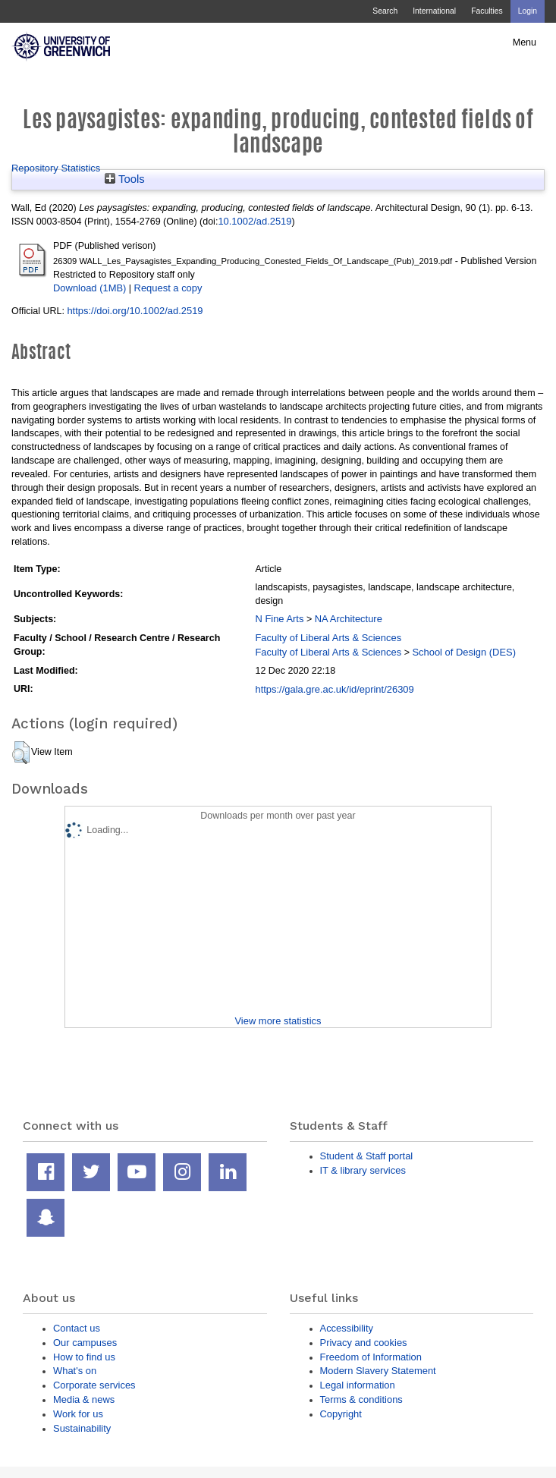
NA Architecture (348, 618)
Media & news (84, 1399)
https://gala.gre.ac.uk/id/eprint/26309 (334, 689)
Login (527, 11)
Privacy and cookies (363, 1342)
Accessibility (346, 1328)
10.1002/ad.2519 (254, 221)
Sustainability (82, 1428)
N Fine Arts (279, 618)
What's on (74, 1370)
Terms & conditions (361, 1399)
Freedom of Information (371, 1357)
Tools (125, 179)
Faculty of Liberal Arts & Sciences (328, 637)
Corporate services (94, 1385)
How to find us (84, 1357)
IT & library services (363, 1170)
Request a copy (168, 288)
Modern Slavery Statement (378, 1370)
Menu (524, 42)
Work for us (78, 1414)
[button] (21, 752)
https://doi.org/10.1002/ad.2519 (135, 310)
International (434, 11)
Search (384, 11)
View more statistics (277, 1021)
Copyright (341, 1414)
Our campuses (85, 1342)
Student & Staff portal (366, 1156)
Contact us (76, 1328)
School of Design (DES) (464, 652)
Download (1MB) (89, 288)
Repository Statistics (55, 168)
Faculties (486, 11)
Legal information (357, 1385)
